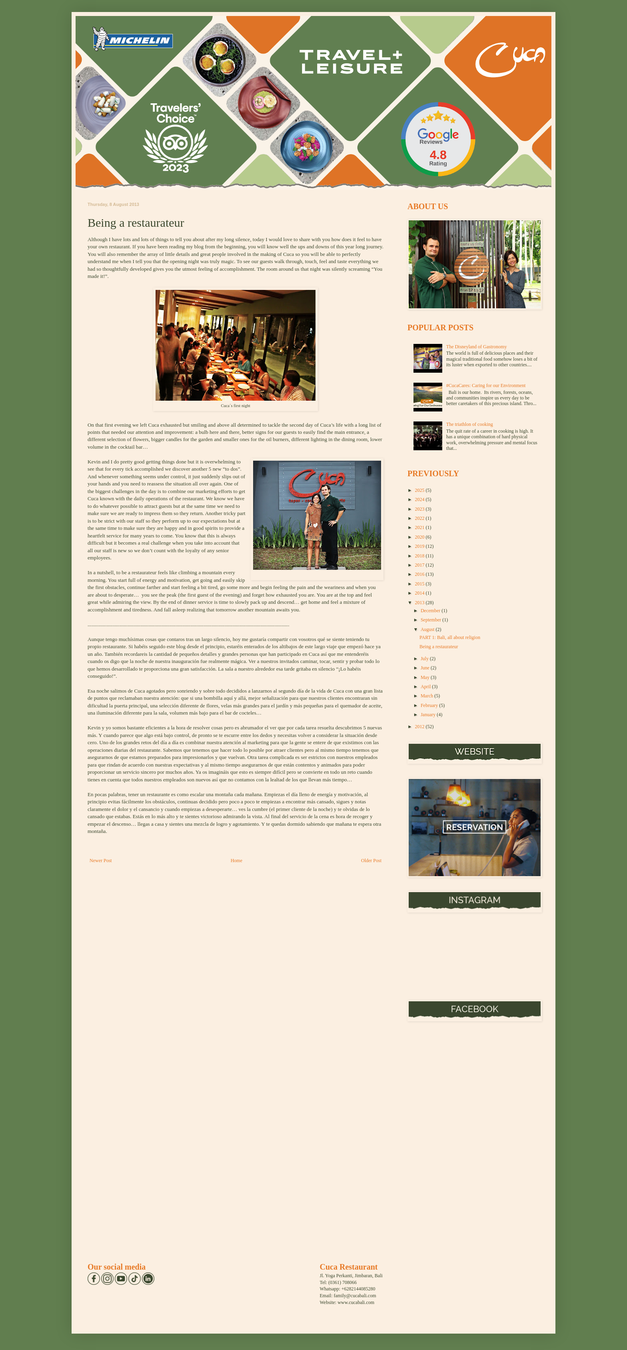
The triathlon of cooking (469, 424)
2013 (420, 602)
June (426, 668)
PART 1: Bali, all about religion (449, 637)
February (430, 705)
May (426, 677)
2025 (420, 490)
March (427, 696)
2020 (420, 537)
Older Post (371, 860)
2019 (420, 546)
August (428, 629)
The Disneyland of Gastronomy (476, 346)
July (425, 658)
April (426, 686)
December (431, 610)
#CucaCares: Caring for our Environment (486, 385)
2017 (420, 565)
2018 (420, 556)
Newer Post (101, 860)
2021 (420, 527)
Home (236, 860)
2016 (420, 574)
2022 (420, 518)
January (429, 714)
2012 (420, 726)
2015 (420, 584)
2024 (420, 499)
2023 (420, 509)
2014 (420, 593)
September (431, 620)
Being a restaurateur (438, 646)
